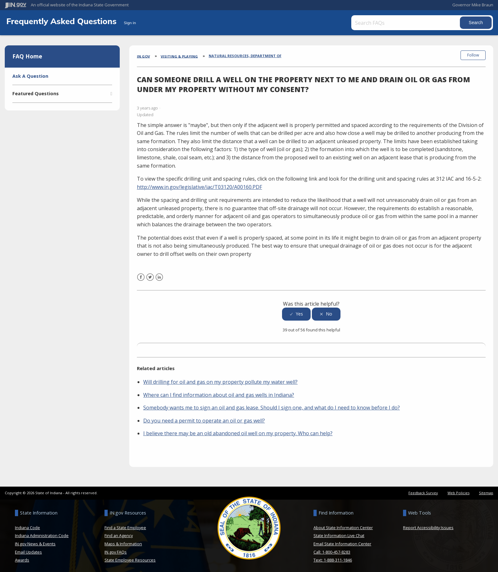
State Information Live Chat (338, 532)
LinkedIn (159, 278)
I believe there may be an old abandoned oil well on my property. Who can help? (238, 430)
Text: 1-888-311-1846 (332, 557)
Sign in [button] (130, 22)
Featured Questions (35, 93)
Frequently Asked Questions (62, 21)
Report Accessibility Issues (428, 525)
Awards (22, 557)
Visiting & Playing (179, 56)
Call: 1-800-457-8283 (331, 549)
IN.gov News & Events (35, 541)
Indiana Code (27, 525)
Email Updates (28, 549)
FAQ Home (27, 56)
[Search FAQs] (402, 23)
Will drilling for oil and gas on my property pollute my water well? (220, 379)
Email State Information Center (342, 541)
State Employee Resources (130, 557)
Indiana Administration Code (42, 532)
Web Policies (458, 490)
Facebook (141, 278)
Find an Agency (118, 532)
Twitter (150, 278)
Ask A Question (30, 76)
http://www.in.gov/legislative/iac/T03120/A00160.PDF (199, 184)
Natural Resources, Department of (245, 55)
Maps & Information (123, 541)
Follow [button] (473, 55)
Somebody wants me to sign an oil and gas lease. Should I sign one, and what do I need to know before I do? (271, 405)
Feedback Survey (423, 490)
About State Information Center (343, 525)
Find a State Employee (125, 525)
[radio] (296, 311)
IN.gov (143, 56)
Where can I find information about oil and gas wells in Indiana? (218, 392)
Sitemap (486, 490)
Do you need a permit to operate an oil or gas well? (204, 418)
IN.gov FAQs (115, 549)
